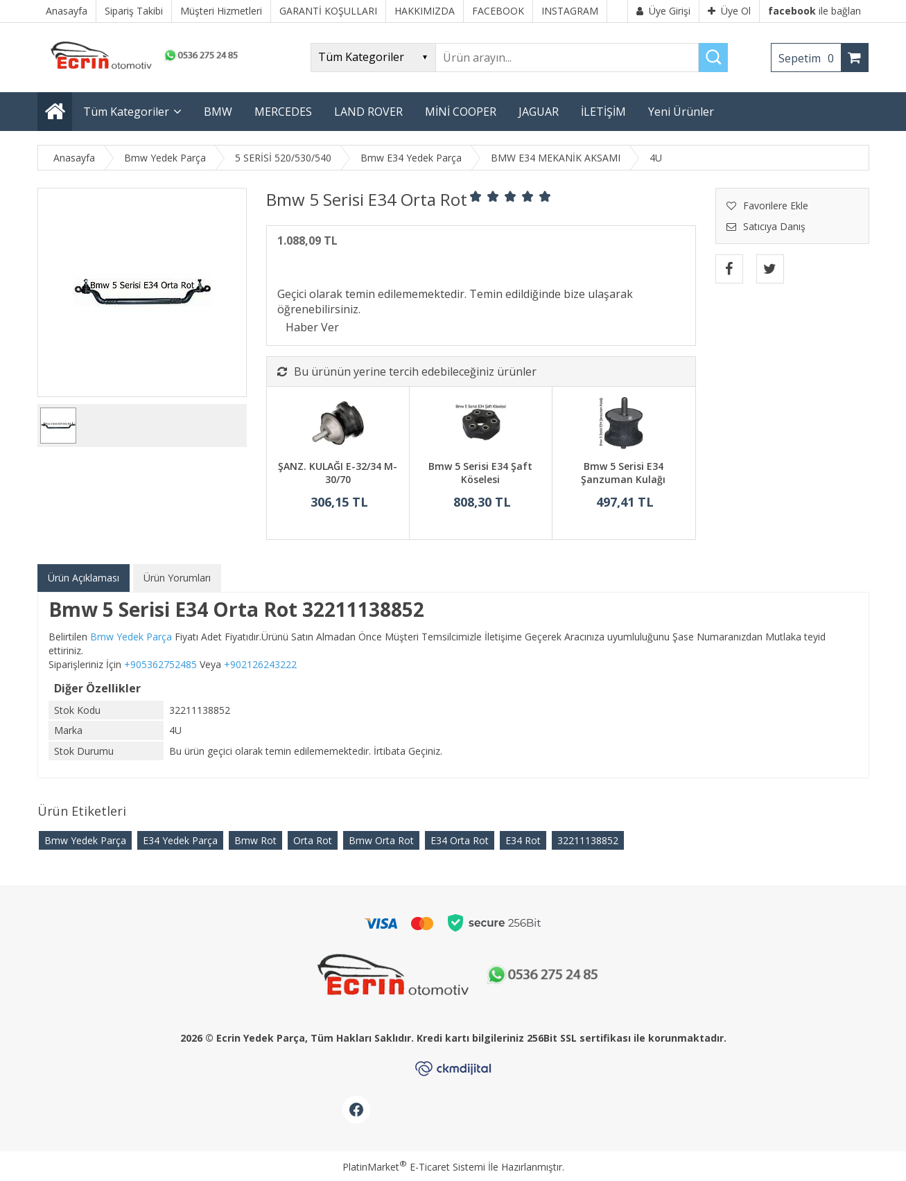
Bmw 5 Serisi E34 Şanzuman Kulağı (623, 473)
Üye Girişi (663, 10)
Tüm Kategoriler (126, 111)
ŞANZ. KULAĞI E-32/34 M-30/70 (337, 473)
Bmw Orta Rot (381, 840)
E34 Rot (523, 840)
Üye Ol (729, 10)
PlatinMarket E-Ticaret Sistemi (413, 1166)
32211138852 (587, 840)
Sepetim (809, 58)
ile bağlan (814, 10)
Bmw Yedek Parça (85, 840)
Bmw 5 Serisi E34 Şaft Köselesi (480, 473)
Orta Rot (312, 840)
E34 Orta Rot (459, 840)
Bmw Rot (255, 840)
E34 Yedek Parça (180, 840)
